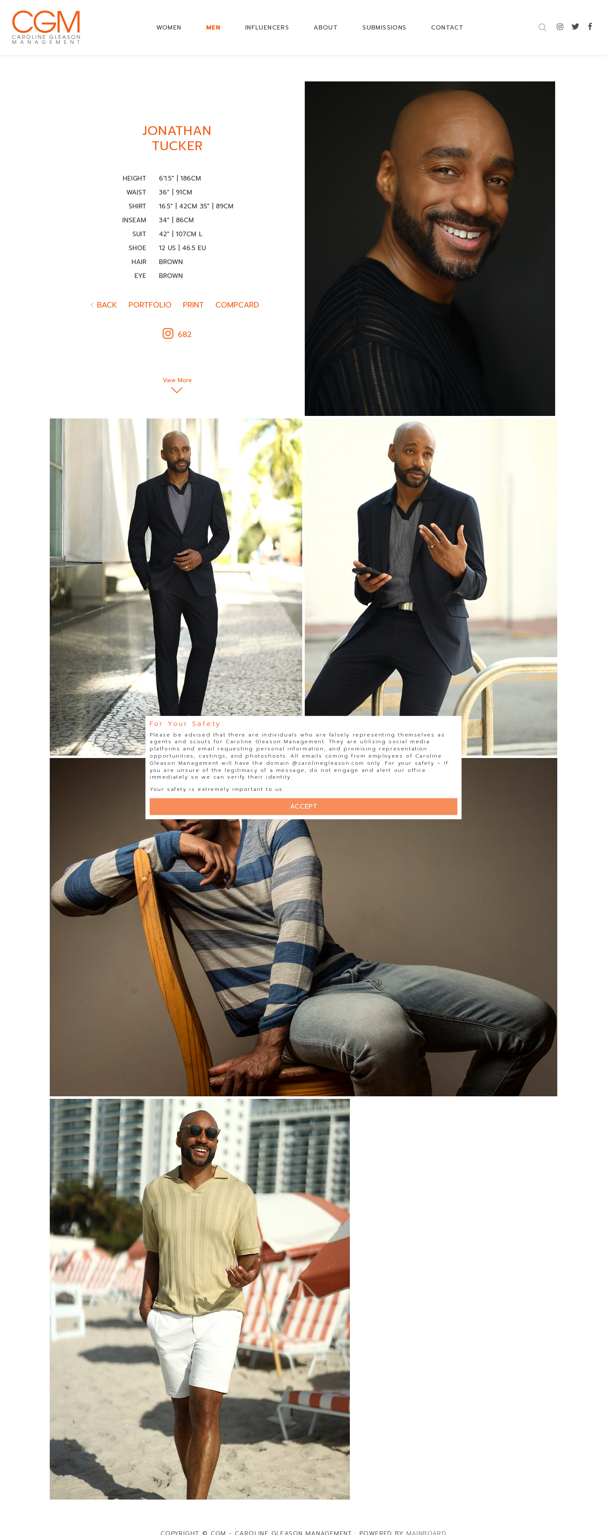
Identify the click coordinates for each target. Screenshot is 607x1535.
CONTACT (447, 27)
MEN (213, 27)
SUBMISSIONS (384, 27)
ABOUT (326, 27)
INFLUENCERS (267, 27)
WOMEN (169, 27)
